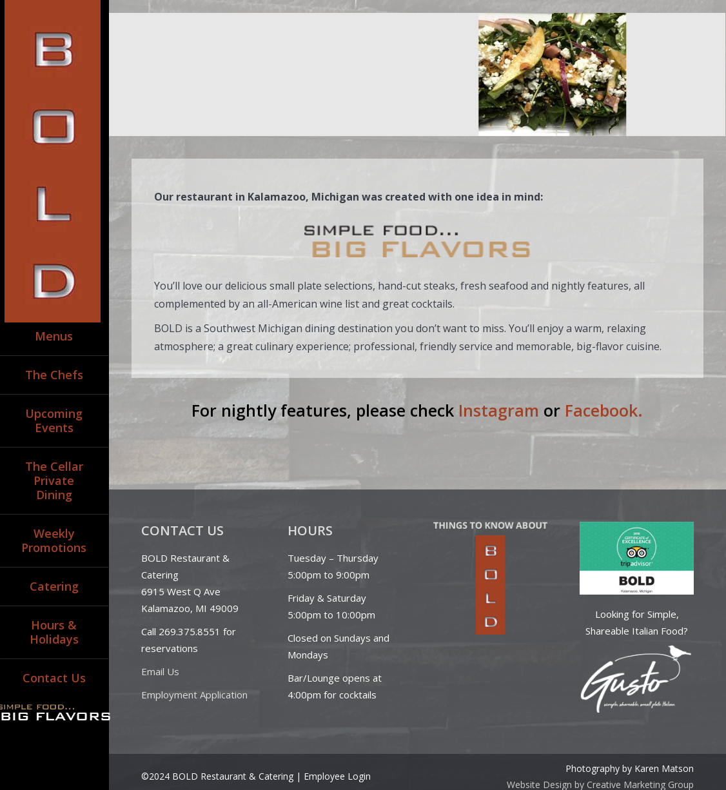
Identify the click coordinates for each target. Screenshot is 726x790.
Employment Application (194, 694)
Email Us (160, 671)
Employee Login (337, 776)
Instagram (498, 410)
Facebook (601, 410)
